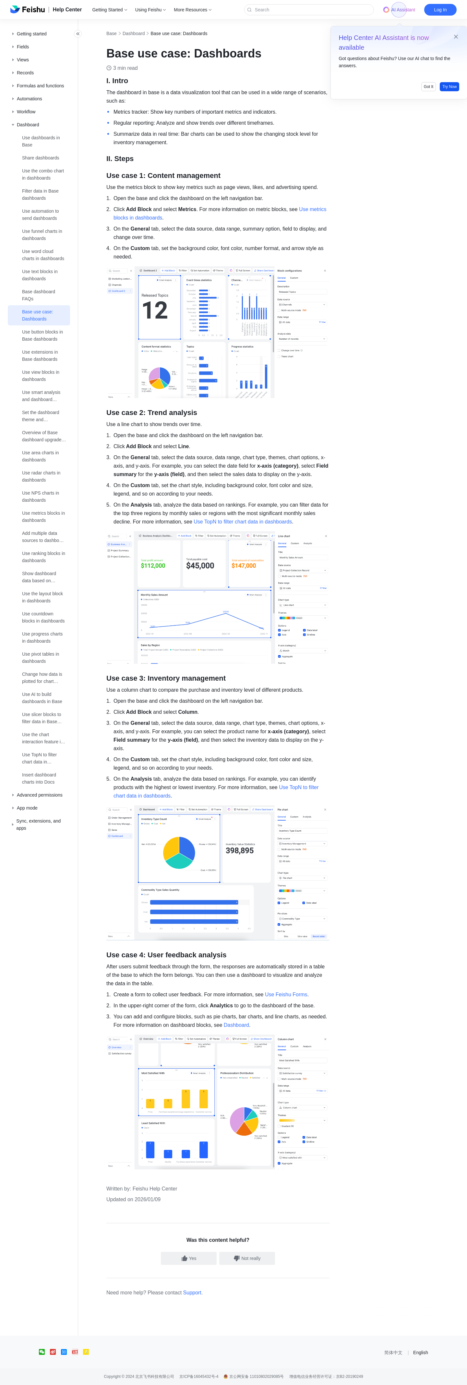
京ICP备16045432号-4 (198, 1376)
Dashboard (141, 33)
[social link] (44, 1352)
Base (119, 33)
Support (199, 1292)
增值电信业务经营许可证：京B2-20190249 (326, 1376)
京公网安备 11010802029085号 (253, 1376)
